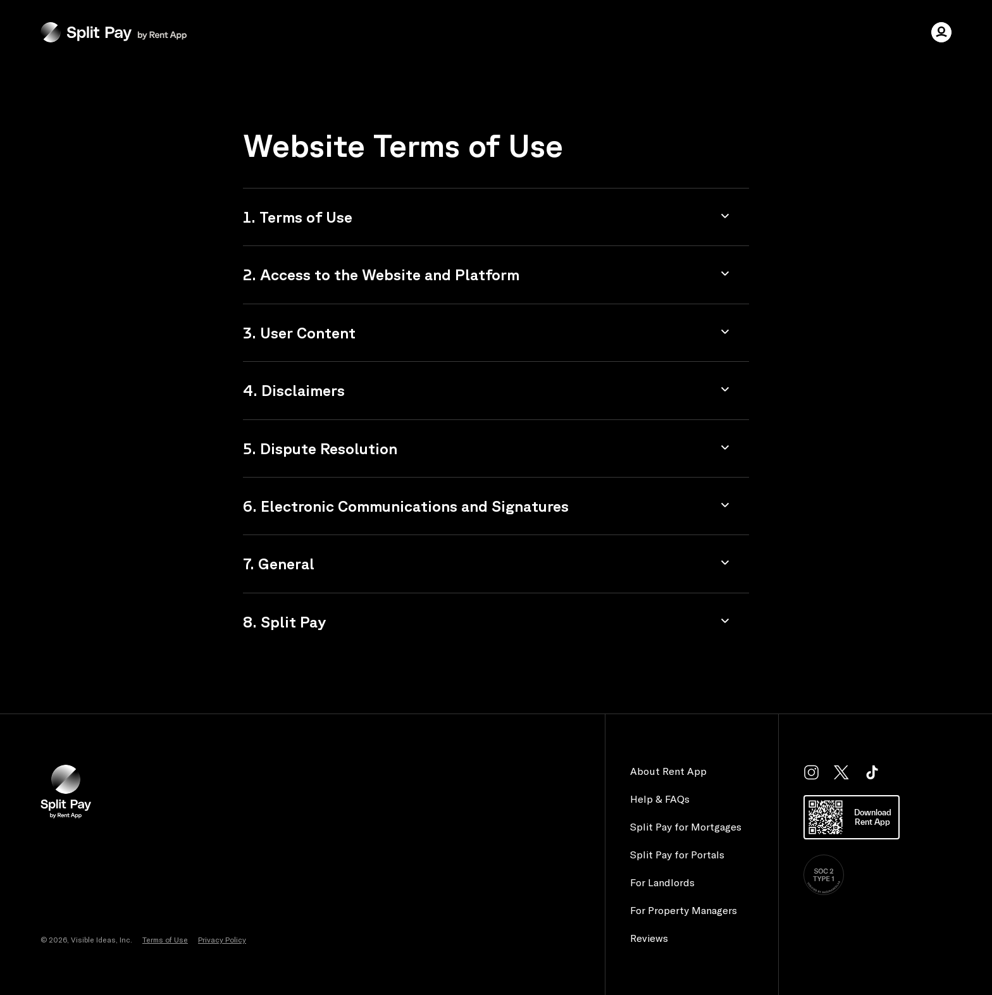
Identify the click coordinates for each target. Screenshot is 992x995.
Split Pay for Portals (677, 854)
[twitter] (841, 772)
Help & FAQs (660, 799)
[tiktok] (871, 772)
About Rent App (668, 771)
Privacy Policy (222, 939)
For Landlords (662, 882)
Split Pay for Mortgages (685, 826)
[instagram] (811, 772)
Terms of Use (165, 939)
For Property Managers (683, 910)
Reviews (649, 938)
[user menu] (941, 32)
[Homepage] (113, 32)
